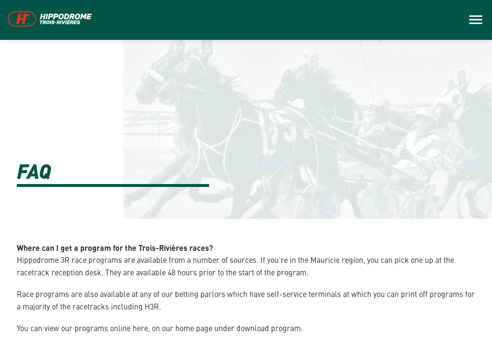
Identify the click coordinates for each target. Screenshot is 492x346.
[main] (246, 173)
